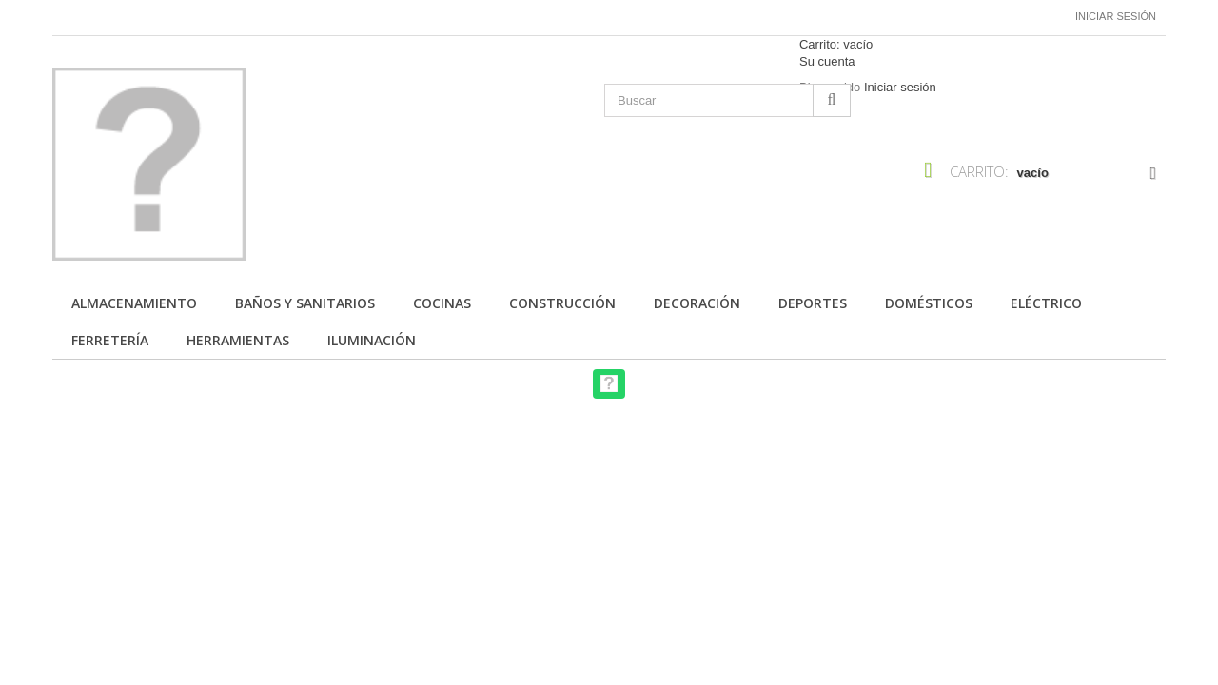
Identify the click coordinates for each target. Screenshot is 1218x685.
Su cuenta (827, 61)
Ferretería (109, 340)
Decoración (697, 303)
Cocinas (442, 303)
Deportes (812, 303)
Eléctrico (1046, 303)
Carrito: (836, 44)
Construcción (562, 303)
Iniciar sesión (1115, 16)
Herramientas (238, 340)
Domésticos (928, 303)
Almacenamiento (134, 303)
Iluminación (371, 340)
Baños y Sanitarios (305, 303)
